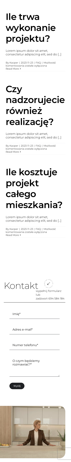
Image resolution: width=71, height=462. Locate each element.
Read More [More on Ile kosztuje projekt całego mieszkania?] (12, 234)
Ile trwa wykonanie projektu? (31, 27)
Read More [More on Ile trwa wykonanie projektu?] (12, 68)
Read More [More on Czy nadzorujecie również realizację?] (12, 151)
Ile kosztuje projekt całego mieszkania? (34, 188)
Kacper (13, 62)
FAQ (38, 62)
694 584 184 (56, 298)
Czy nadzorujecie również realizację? (35, 105)
